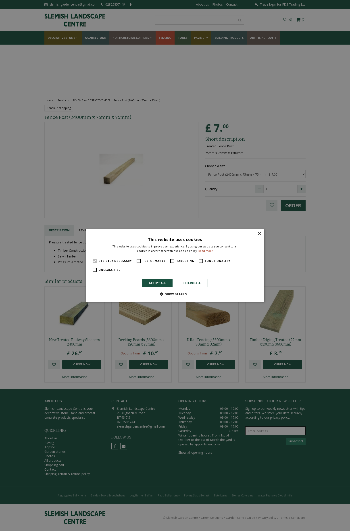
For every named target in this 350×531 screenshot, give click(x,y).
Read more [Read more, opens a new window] (205, 251)
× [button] (259, 234)
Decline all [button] (192, 283)
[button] (175, 294)
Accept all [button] (157, 283)
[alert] (175, 265)
